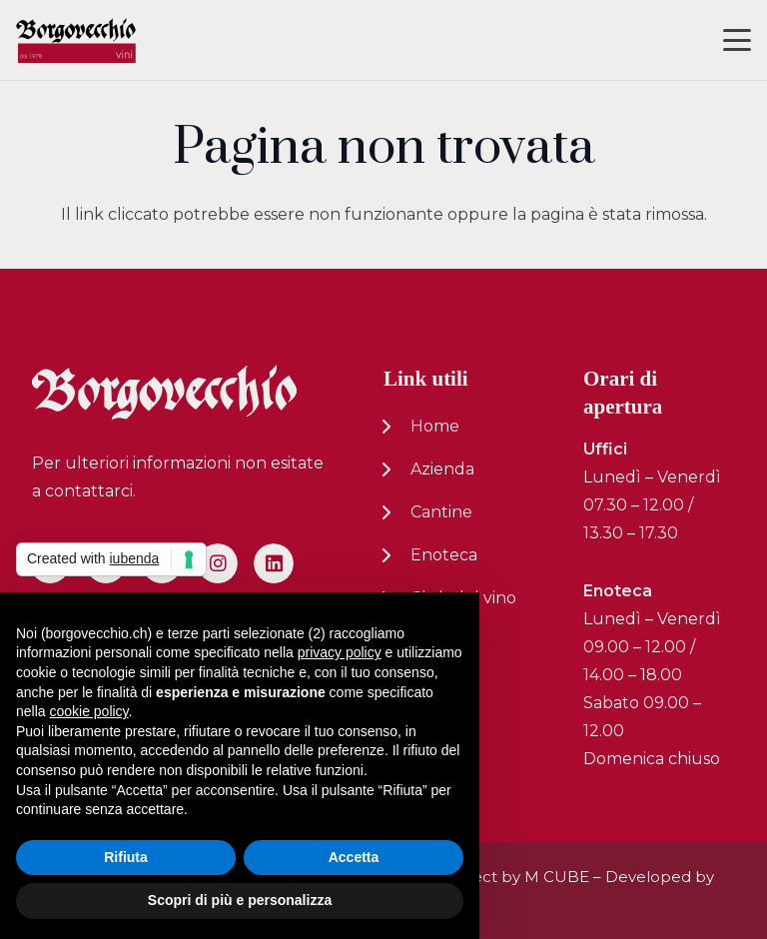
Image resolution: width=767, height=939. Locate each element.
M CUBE (556, 876)
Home (434, 426)
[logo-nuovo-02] (76, 40)
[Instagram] (218, 563)
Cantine (441, 511)
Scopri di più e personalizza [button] (240, 900)
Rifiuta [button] (126, 857)
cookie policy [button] (88, 711)
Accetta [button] (354, 857)
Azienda (442, 469)
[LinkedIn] (274, 563)
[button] (737, 40)
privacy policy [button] (340, 652)
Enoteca (443, 554)
